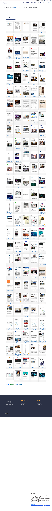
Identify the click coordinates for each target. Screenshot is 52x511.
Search (41, 0)
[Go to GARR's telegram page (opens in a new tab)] (10, 404)
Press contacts (35, 7)
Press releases (20, 7)
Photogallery (30, 7)
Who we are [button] (23, 2)
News (4, 7)
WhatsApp (12, 384)
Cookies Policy (39, 404)
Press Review (15, 7)
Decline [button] (34, 505)
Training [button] (45, 2)
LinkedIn (20, 384)
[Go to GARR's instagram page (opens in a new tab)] (9, 404)
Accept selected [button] (40, 505)
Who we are (23, 403)
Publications (25, 7)
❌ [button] (50, 492)
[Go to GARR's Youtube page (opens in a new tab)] (7, 404)
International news (9, 7)
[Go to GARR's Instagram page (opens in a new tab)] (6, 404)
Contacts (38, 0)
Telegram (16, 384)
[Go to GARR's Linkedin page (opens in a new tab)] (12, 404)
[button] (47, 391)
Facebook (7, 384)
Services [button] (35, 2)
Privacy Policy (39, 403)
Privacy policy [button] (33, 504)
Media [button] (49, 2)
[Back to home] (4, 2)
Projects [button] (40, 2)
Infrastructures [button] (29, 2)
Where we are (23, 404)
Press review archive (11, 19)
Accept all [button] (46, 505)
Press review (11, 17)
